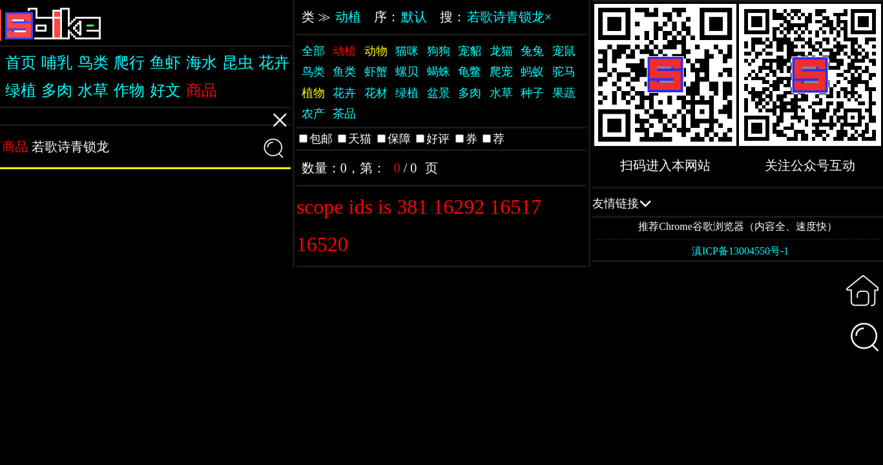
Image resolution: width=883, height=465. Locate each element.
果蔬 (564, 93)
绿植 (20, 90)
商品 (201, 90)
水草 (93, 90)
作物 (129, 90)
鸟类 (93, 62)
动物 (376, 51)
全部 (313, 51)
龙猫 (501, 51)
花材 (376, 93)
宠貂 (469, 51)
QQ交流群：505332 (737, 203)
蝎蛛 (438, 71)
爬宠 (501, 71)
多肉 (56, 90)
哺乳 (56, 62)
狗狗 (438, 51)
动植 (348, 17)
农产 (313, 113)
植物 (313, 93)
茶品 (344, 113)
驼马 (564, 71)
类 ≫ (331, 16)
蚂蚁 (532, 71)
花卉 (273, 62)
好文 (165, 90)
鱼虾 (165, 62)
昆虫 (237, 62)
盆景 (438, 93)
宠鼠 (564, 51)
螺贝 (407, 71)
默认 (414, 17)
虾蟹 (376, 71)
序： (400, 16)
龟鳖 (469, 71)
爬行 (129, 62)
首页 (20, 62)
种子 (532, 93)
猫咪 (407, 51)
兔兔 (532, 51)
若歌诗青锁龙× (509, 17)
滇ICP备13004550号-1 (740, 250)
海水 (201, 62)
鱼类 (344, 71)
